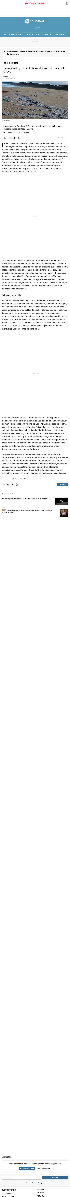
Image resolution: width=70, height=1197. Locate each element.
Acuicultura (33, 35)
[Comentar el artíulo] (61, 137)
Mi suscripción (7, 1193)
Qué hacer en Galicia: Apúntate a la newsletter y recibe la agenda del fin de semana (36, 52)
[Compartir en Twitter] (19, 138)
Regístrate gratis (27, 1169)
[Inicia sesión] (66, 3)
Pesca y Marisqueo (13, 35)
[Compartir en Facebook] (14, 138)
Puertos (47, 35)
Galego (40, 1183)
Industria (59, 35)
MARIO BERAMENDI (8, 512)
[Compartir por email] (10, 138)
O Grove (26, 479)
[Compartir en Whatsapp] (5, 138)
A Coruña (40, 1192)
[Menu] (3, 3)
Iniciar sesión (44, 1169)
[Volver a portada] (35, 3)
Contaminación (17, 479)
